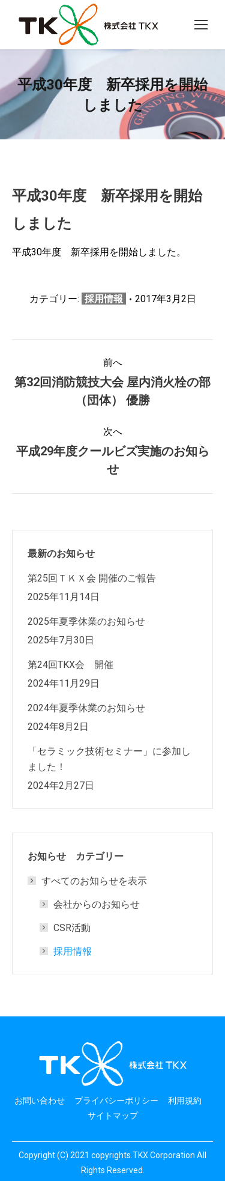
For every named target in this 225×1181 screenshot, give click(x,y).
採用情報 (104, 298)
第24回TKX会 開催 (70, 664)
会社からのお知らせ (96, 904)
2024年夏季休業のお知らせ (86, 707)
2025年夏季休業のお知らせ (86, 621)
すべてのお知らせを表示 (88, 880)
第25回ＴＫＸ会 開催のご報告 (92, 578)
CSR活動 (72, 927)
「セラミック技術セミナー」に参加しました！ (109, 758)
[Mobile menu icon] (201, 25)
